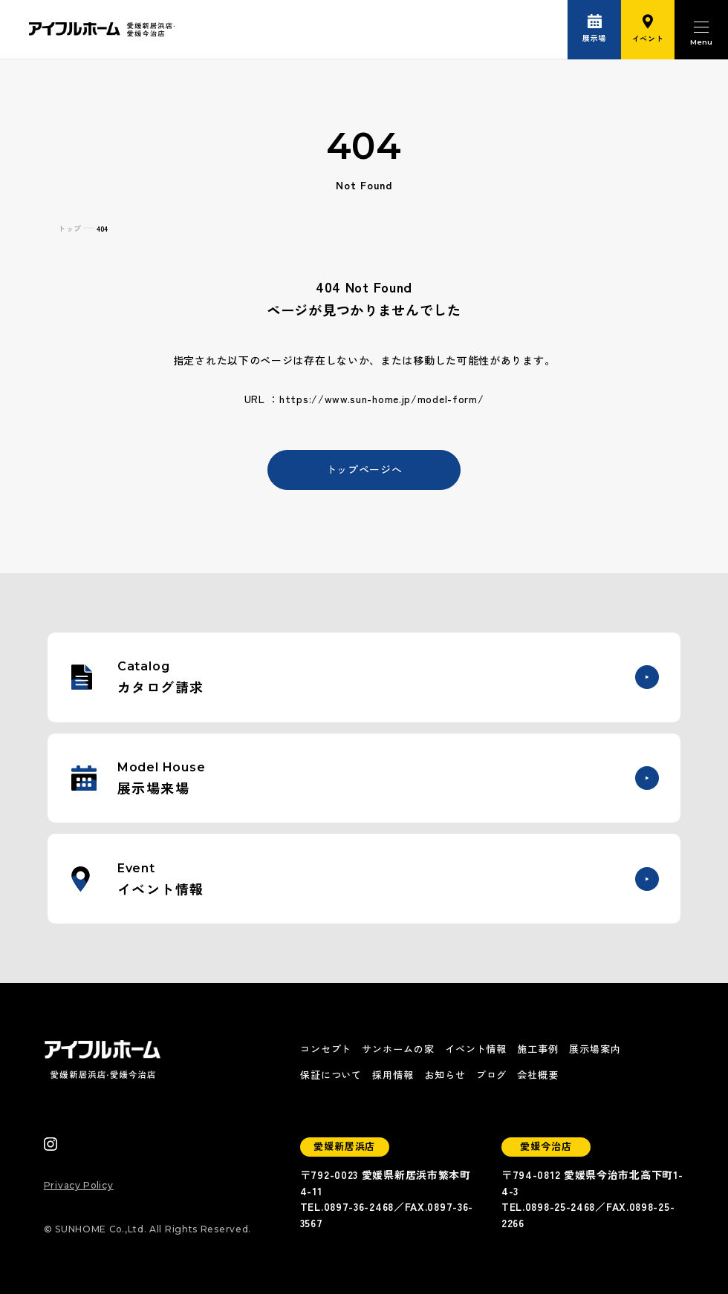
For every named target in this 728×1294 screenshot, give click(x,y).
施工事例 (538, 1049)
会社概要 (538, 1075)
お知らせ (445, 1075)
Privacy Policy (79, 1185)
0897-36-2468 (359, 1206)
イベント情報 (476, 1049)
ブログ (491, 1075)
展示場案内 (595, 1049)
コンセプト (326, 1049)
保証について (331, 1075)
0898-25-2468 (560, 1206)
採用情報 (393, 1075)
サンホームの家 (398, 1049)
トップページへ (364, 469)
